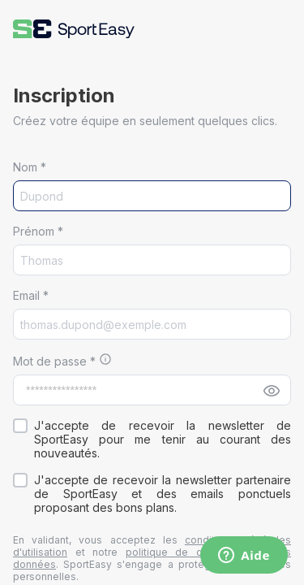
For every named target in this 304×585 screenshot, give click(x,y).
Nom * (29, 167)
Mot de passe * (56, 361)
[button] (74, 29)
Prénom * (38, 231)
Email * (31, 295)
